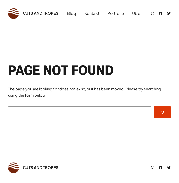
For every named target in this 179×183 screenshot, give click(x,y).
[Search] (162, 112)
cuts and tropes (40, 13)
